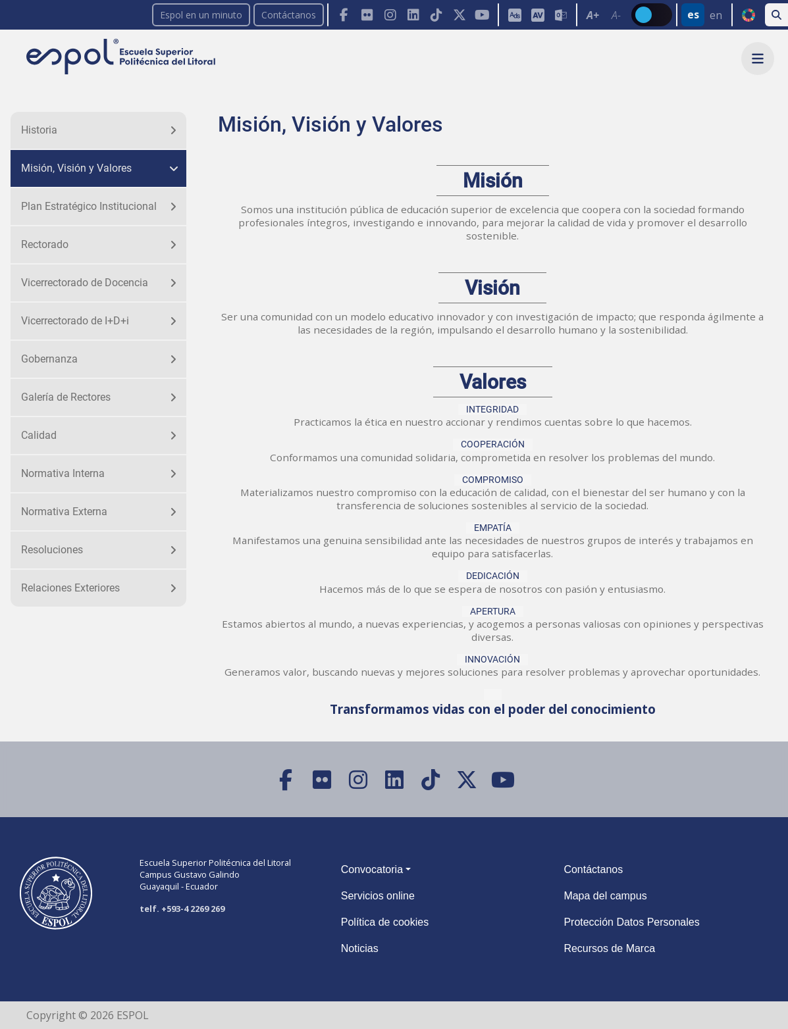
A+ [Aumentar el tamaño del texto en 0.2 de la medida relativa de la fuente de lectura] (593, 15)
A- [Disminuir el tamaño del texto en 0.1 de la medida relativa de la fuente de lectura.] (616, 15)
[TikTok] (436, 14)
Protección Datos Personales (631, 922)
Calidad (39, 435)
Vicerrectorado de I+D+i (75, 320)
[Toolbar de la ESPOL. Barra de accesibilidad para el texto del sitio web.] (603, 14)
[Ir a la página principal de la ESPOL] (122, 57)
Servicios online (378, 895)
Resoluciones (52, 549)
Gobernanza (49, 359)
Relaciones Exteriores (70, 588)
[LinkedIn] (413, 14)
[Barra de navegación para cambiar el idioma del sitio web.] (703, 14)
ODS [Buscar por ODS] (748, 15)
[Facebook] (343, 14)
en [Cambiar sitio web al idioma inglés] (716, 15)
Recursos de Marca (609, 948)
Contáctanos (288, 15)
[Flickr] (367, 14)
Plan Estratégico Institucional (89, 206)
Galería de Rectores (66, 397)
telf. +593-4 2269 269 (182, 909)
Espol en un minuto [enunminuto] (201, 15)
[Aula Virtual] (537, 14)
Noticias (360, 948)
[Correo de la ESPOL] (560, 14)
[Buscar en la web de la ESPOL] (776, 15)
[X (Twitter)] (459, 14)
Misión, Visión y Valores (76, 168)
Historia (39, 130)
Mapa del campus (605, 895)
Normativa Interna (63, 473)
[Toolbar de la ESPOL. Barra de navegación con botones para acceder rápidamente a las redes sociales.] (412, 14)
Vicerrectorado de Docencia (84, 282)
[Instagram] (390, 14)
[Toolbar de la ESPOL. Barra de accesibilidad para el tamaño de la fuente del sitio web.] (537, 14)
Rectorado (44, 244)
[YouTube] (482, 14)
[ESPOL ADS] (514, 14)
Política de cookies (385, 922)
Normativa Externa (64, 511)
